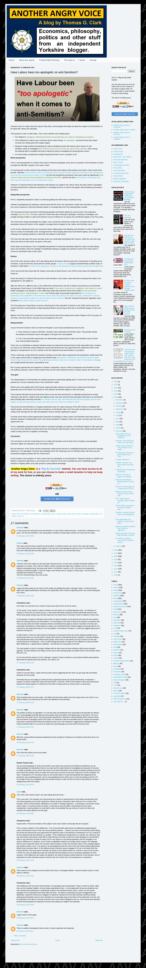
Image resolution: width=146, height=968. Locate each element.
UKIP (115, 609)
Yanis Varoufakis (119, 170)
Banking (116, 615)
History (115, 691)
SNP (115, 647)
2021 (116, 391)
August (118, 412)
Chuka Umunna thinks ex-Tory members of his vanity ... (124, 448)
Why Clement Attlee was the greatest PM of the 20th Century (129, 310)
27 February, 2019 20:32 (25, 536)
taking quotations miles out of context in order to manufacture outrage (72, 360)
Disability (116, 636)
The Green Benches (120, 160)
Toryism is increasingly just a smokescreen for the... (125, 487)
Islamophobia (46, 514)
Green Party (117, 639)
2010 (116, 575)
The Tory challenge (127, 216)
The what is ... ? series (74, 60)
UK (23, 516)
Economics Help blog (120, 181)
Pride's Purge (118, 151)
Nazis (74, 514)
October (119, 406)
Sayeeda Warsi (94, 514)
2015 (116, 559)
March (118, 428)
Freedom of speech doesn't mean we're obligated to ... (125, 514)
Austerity (116, 596)
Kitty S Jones (118, 162)
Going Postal (118, 176)
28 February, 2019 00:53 (25, 785)
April (117, 425)
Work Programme (119, 699)
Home (11, 60)
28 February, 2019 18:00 (25, 905)
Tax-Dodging (117, 644)
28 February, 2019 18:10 (25, 918)
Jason (19, 792)
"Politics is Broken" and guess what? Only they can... (124, 464)
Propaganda (117, 601)
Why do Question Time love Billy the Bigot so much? (125, 534)
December (120, 400)
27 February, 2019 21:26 (25, 742)
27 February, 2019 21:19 (25, 702)
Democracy (117, 612)
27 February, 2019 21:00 (25, 596)
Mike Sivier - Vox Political (122, 157)
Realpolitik (85, 514)
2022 (116, 388)
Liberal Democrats (119, 606)
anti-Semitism (25, 514)
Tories (19, 516)
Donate (93, 60)
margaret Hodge (61, 514)
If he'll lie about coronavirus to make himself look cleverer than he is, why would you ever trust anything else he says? (124, 355)
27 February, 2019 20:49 (25, 554)
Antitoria (20, 543)
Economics (117, 593)
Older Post (99, 940)
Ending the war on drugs (129, 331)
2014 (116, 563)
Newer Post (15, 940)
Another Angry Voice (120, 631)
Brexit (115, 598)
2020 (116, 394)
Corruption (117, 672)
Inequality (116, 669)
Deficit (115, 655)
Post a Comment (20, 936)
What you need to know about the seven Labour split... (124, 494)
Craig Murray (118, 154)
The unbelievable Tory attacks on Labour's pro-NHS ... (124, 521)
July (117, 415)
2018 (116, 550)
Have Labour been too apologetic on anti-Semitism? (123, 436)
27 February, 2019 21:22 (25, 727)
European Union (119, 674)
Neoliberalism (118, 604)
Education (117, 620)
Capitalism (117, 626)
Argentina (116, 696)
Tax (114, 634)
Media (69, 514)
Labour (53, 514)
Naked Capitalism (119, 179)
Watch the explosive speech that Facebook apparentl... (125, 528)
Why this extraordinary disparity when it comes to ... (124, 482)
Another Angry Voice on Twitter (124, 130)
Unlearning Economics (121, 165)
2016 (116, 556)
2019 (18, 514)
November (120, 403)
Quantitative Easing (120, 677)
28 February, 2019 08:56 (25, 813)
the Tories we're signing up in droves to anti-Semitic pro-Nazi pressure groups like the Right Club (65, 266)
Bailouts (116, 663)
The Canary (117, 168)
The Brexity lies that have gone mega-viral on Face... (124, 454)
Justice (115, 658)
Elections (116, 650)
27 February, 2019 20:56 (25, 578)
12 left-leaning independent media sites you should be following (129, 196)
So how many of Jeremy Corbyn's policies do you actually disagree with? (129, 285)
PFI (114, 683)
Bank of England (119, 680)
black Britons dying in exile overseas (33, 301)
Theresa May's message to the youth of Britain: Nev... (125, 507)
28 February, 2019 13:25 (25, 876)
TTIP (115, 685)
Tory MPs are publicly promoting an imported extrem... (124, 540)
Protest (116, 653)
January (119, 546)
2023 (116, 385)
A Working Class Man (121, 173)
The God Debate (119, 693)
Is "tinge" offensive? (122, 460)
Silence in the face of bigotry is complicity (123, 475)
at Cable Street (62, 264)
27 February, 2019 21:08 (25, 663)
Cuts (115, 628)
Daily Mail (116, 623)
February (119, 431)
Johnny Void (117, 149)
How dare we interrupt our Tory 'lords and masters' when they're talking (129, 239)
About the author (27, 60)
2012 (116, 569)
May (117, 422)
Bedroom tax (118, 688)
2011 (116, 572)
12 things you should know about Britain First (129, 262)
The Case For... (118, 702)
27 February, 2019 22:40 (25, 756)
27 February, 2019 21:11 (25, 687)
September (120, 409)
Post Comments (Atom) (28, 944)
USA (115, 617)
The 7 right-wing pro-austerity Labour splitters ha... (125, 500)
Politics (78, 514)
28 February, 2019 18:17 (25, 931)
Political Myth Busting (49, 60)
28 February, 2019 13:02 (25, 860)
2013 (116, 566)
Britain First (117, 642)
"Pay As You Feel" (51, 468)
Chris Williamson (35, 514)
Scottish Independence (121, 661)
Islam (115, 666)
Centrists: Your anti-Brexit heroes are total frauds (124, 442)
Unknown (20, 527)
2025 (116, 382)
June (118, 419)
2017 (116, 553)
